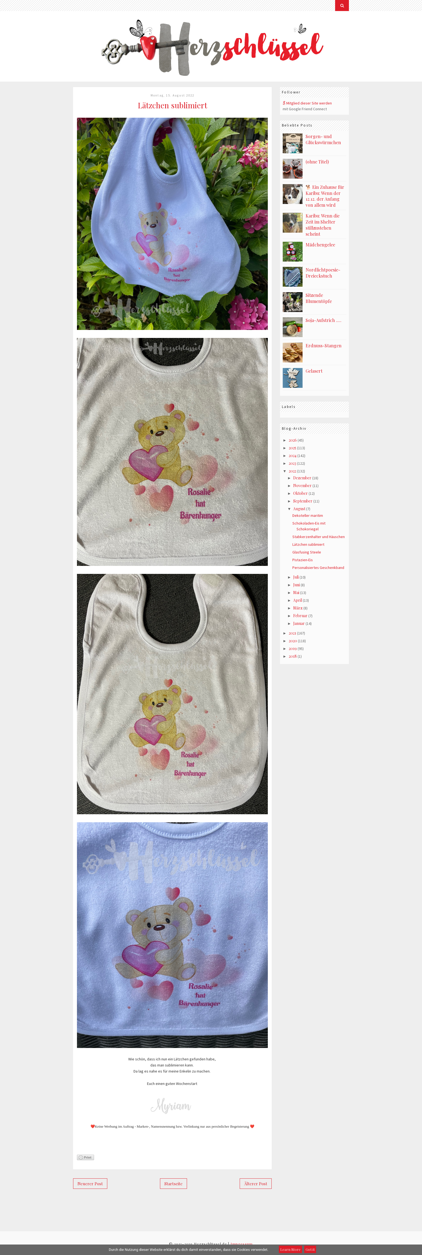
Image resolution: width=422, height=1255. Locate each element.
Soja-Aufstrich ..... (323, 318)
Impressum (242, 1243)
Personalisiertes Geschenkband (318, 568)
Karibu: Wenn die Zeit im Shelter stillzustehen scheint (323, 223)
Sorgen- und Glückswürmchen (323, 139)
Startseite (173, 1183)
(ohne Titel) (317, 162)
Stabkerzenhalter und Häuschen (318, 537)
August (299, 509)
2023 (292, 462)
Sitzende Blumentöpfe (319, 296)
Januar (299, 626)
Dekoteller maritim (307, 516)
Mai (296, 594)
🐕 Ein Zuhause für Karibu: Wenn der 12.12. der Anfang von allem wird (325, 195)
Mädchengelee (320, 242)
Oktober (300, 493)
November (302, 485)
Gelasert (314, 369)
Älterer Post (255, 1183)
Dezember (302, 477)
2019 (293, 652)
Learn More (290, 1249)
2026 (293, 438)
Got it (310, 1249)
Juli (296, 578)
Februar (300, 618)
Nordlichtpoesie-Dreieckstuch (323, 270)
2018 (293, 660)
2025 (292, 446)
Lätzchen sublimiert (308, 545)
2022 (292, 470)
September (303, 501)
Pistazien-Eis (302, 560)
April (297, 602)
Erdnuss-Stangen (323, 343)
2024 (293, 454)
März (298, 610)
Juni (296, 586)
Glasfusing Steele (307, 552)
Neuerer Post (90, 1183)
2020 (293, 644)
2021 (292, 636)
